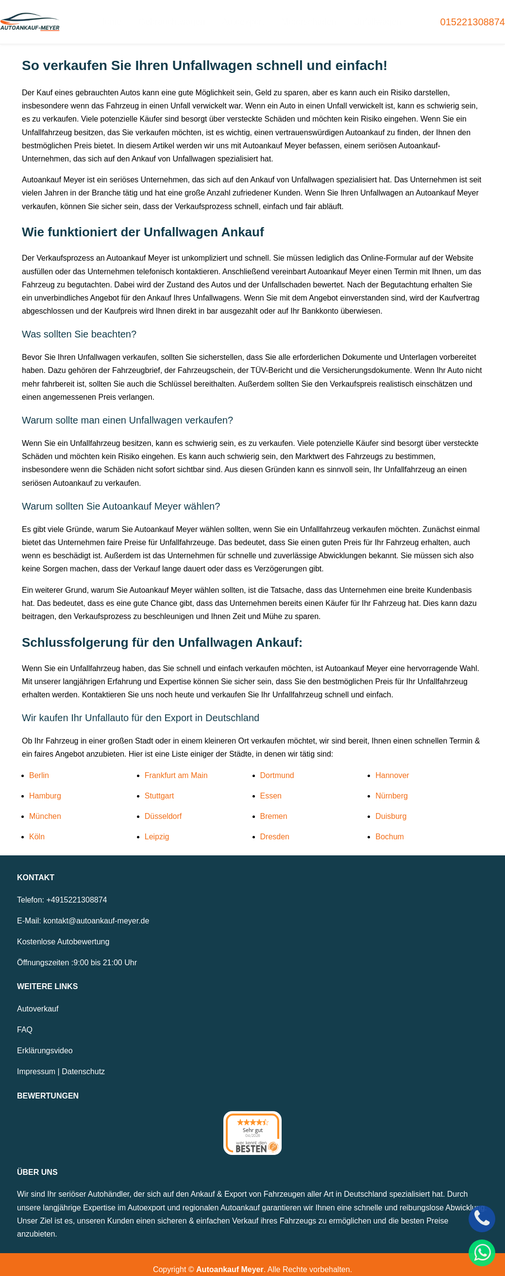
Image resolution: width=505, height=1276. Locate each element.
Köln (37, 827)
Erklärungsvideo (45, 1041)
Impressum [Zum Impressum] (36, 1062)
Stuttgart (159, 785)
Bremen (273, 806)
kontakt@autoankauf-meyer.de (96, 910)
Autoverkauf (37, 998)
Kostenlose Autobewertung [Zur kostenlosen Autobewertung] (63, 932)
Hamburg (45, 785)
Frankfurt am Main (176, 765)
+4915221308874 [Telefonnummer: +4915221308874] (76, 890)
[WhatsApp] (482, 1253)
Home (121, 17)
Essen (271, 785)
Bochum (389, 827)
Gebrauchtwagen (178, 17)
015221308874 (472, 17)
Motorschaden (304, 17)
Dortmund (277, 765)
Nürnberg (391, 785)
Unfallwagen (367, 17)
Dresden (274, 827)
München (45, 806)
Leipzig (157, 827)
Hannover (392, 765)
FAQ (25, 1020)
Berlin (39, 765)
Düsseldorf (163, 806)
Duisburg (390, 806)
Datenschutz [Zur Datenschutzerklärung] (83, 1062)
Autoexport (244, 17)
